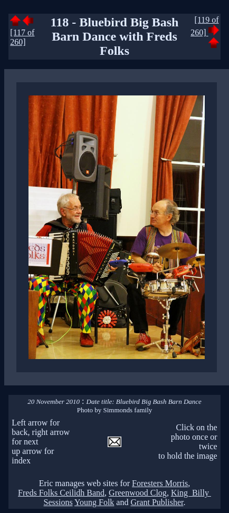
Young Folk (94, 502)
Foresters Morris (160, 483)
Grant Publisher (156, 502)
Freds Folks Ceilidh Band (61, 492)
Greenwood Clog (138, 492)
